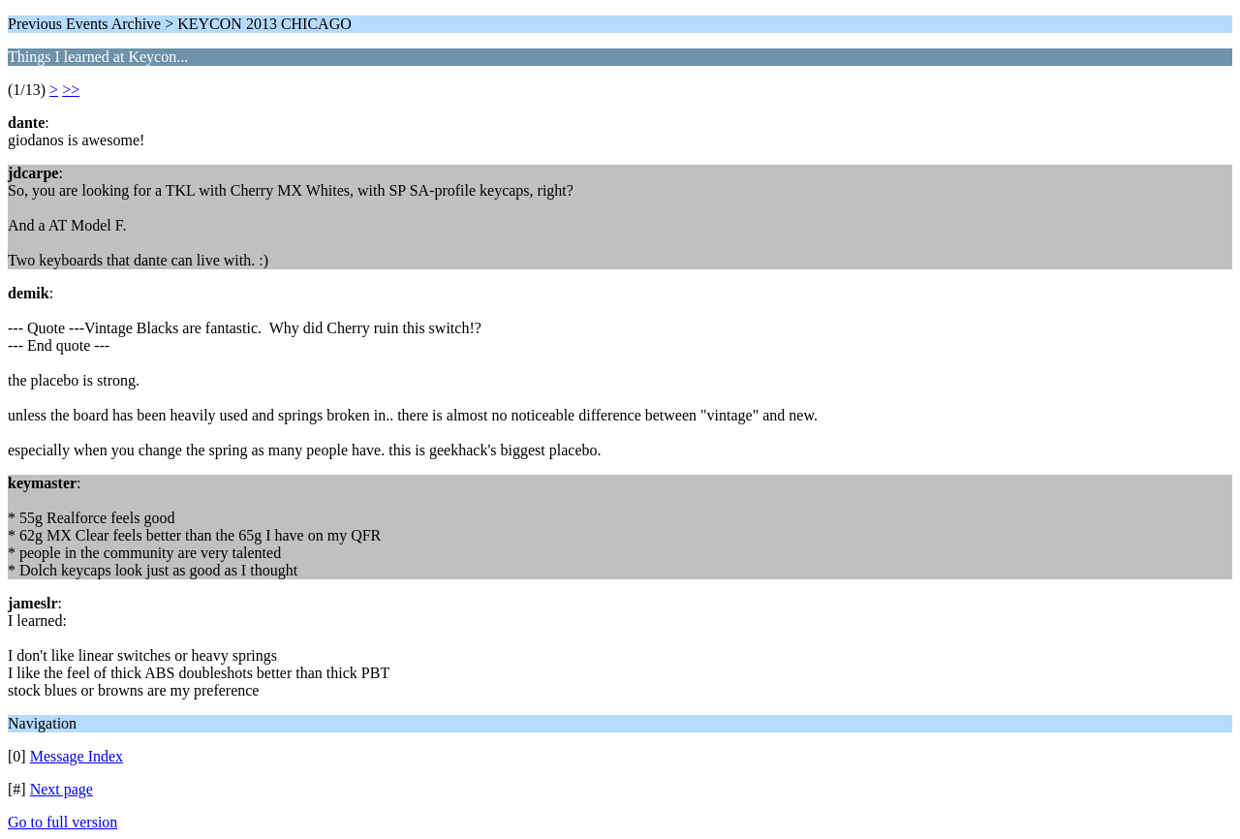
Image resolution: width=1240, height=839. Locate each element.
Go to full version (62, 822)
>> (70, 89)
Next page (61, 789)
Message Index (76, 756)
